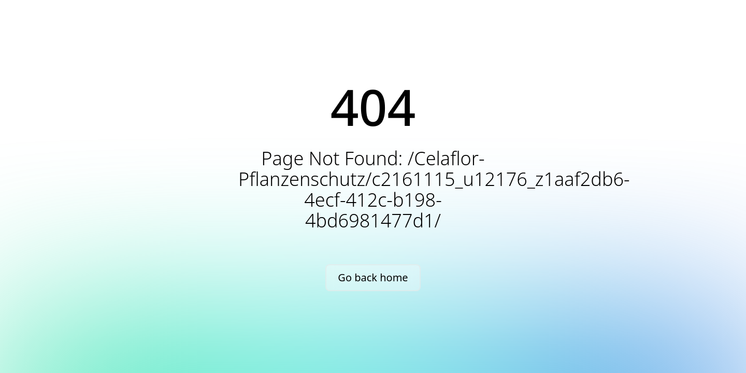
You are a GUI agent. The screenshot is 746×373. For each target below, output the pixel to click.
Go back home (373, 277)
